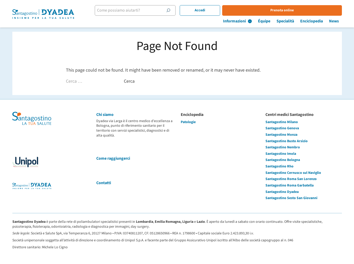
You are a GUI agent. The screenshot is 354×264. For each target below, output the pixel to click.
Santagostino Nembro (282, 147)
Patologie (188, 122)
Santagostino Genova (282, 128)
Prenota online (282, 10)
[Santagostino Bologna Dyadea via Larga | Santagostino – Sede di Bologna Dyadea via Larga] (43, 14)
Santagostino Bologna (282, 160)
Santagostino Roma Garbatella (289, 185)
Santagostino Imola (280, 153)
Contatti (103, 183)
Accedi (200, 10)
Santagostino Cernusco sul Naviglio (293, 172)
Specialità (285, 21)
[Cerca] (168, 10)
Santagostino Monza (281, 134)
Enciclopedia (311, 21)
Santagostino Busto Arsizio (286, 141)
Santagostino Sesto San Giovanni (291, 198)
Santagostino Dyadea (282, 191)
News (334, 21)
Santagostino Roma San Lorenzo (291, 179)
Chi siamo (105, 114)
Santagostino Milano (281, 122)
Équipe (264, 21)
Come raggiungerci (113, 158)
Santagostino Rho (279, 166)
